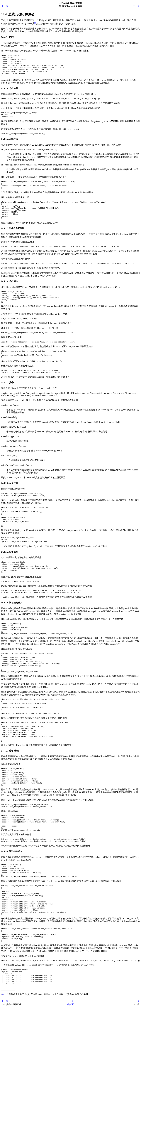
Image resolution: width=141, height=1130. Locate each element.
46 (35, 23)
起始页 (70, 1071)
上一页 (4, 6)
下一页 (136, 6)
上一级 (70, 1067)
